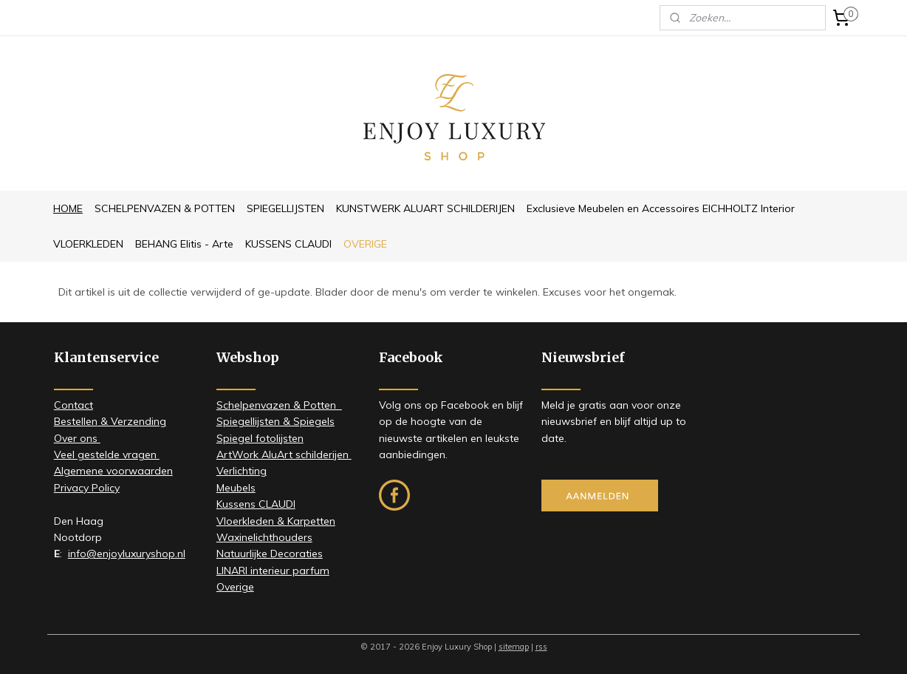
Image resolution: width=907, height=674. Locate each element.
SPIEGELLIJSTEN (285, 208)
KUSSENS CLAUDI (288, 244)
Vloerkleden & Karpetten (275, 521)
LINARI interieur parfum (272, 570)
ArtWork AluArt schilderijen (284, 454)
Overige (235, 586)
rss (541, 646)
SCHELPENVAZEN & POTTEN (165, 208)
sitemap (514, 646)
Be (60, 421)
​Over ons (77, 438)
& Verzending (131, 421)
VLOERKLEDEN (88, 244)
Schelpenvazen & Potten (279, 405)
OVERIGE (365, 244)
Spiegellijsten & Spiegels (275, 421)
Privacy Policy (87, 487)
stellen (81, 421)
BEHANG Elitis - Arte (184, 244)
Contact (73, 405)
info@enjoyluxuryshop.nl (126, 553)
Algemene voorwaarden (113, 470)
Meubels (236, 487)
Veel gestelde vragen (107, 454)
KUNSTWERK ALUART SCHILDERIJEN (425, 208)
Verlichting (241, 470)
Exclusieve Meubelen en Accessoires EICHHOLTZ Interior (661, 208)
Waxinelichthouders (264, 537)
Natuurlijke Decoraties (269, 553)
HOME (68, 208)
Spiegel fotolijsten (260, 438)
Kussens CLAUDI (255, 504)
